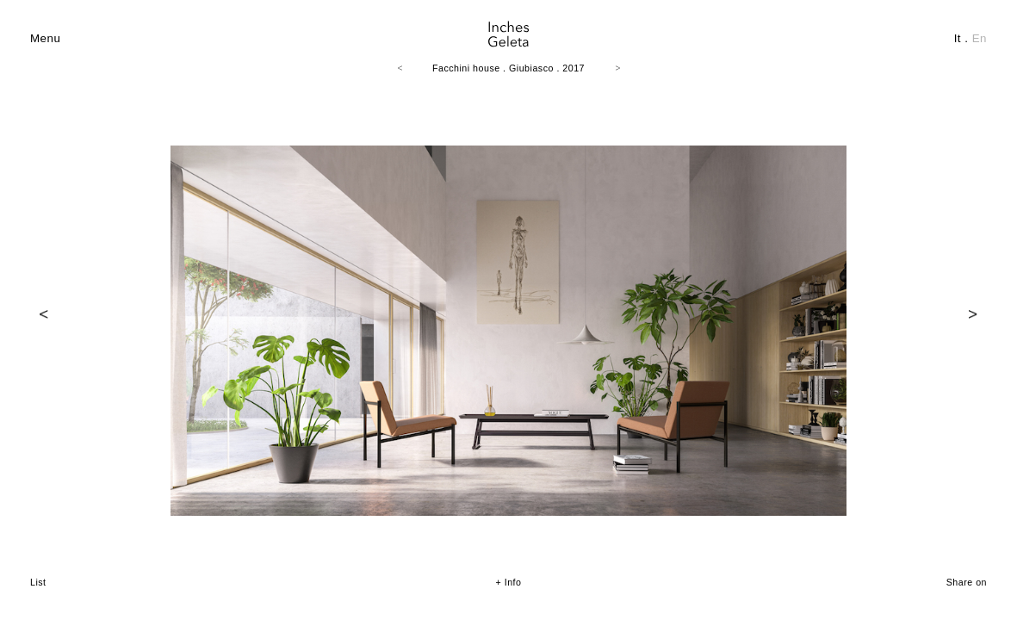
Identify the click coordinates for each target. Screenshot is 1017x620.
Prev (44, 314)
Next (973, 314)
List (38, 582)
